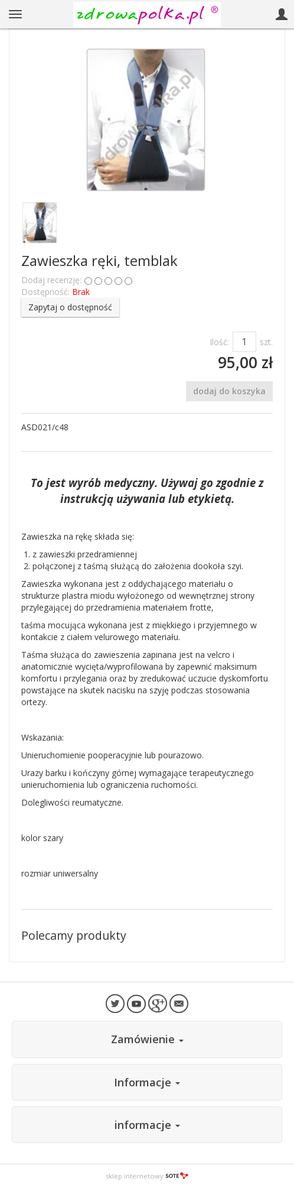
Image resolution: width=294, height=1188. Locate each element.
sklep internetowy (147, 1175)
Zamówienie (147, 1039)
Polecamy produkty (73, 935)
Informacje (147, 1082)
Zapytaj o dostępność (70, 307)
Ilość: (219, 342)
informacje (147, 1125)
